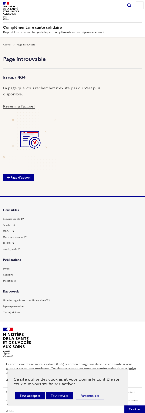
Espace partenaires (13, 306)
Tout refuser (59, 395)
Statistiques (9, 280)
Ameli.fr (7, 225)
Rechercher (129, 5)
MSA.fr (7, 231)
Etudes (6, 268)
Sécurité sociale (11, 219)
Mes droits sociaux (13, 237)
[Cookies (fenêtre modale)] (134, 409)
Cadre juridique (11, 312)
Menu (139, 5)
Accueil (7, 44)
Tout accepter (30, 395)
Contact (130, 392)
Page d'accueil (21, 177)
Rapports (8, 274)
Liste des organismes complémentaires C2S (26, 300)
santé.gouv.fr (10, 249)
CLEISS (7, 243)
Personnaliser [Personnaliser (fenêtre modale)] (89, 395)
